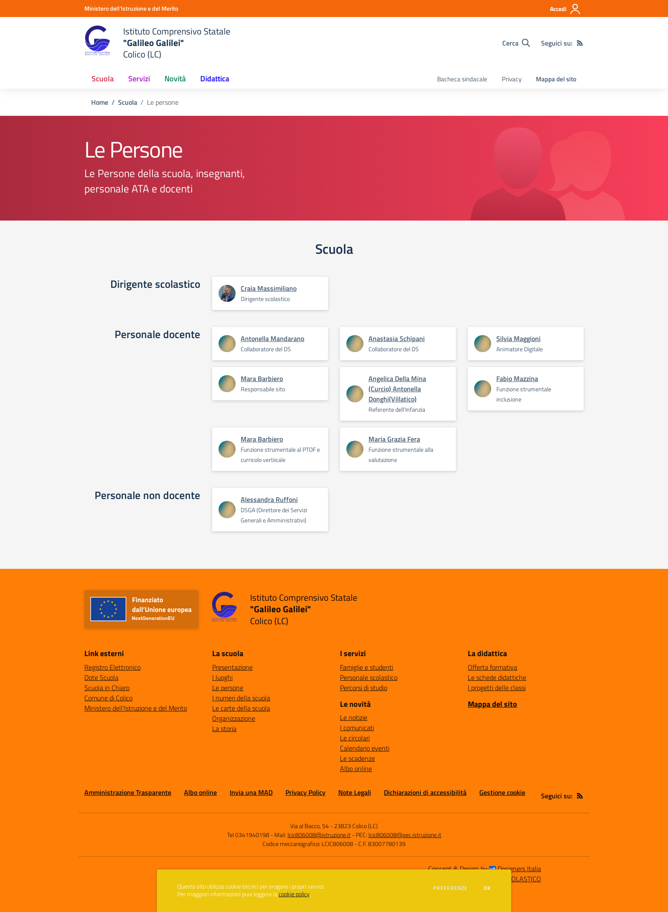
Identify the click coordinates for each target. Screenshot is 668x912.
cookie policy (294, 894)
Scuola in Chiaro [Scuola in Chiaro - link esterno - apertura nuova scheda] (107, 688)
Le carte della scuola (241, 708)
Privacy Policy (305, 792)
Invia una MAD (251, 792)
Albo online (356, 768)
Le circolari (355, 738)
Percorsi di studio (363, 688)
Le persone (227, 688)
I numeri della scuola (241, 698)
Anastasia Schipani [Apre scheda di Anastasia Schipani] (397, 338)
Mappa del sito (556, 79)
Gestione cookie (502, 792)
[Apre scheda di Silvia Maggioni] (482, 343)
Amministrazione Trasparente (127, 792)
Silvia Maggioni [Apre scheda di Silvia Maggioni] (518, 338)
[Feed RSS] (580, 43)
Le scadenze (357, 758)
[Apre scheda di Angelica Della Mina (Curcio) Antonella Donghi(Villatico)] (354, 393)
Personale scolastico (368, 677)
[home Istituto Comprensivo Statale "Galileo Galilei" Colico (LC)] (157, 43)
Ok (487, 888)
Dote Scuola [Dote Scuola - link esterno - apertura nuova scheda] (101, 677)
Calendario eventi (364, 748)
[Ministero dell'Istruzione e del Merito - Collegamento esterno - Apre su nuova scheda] (131, 8)
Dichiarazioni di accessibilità (425, 792)
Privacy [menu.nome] (511, 79)
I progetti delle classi (497, 688)
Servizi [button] (139, 78)
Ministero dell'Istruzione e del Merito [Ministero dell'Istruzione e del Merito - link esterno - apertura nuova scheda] (135, 708)
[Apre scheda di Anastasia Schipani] (354, 343)
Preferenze (450, 888)
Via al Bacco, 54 (309, 825)
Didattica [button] (214, 78)
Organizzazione (233, 718)
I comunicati (357, 728)
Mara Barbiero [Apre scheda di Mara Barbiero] (262, 378)
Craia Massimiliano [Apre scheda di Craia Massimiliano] (269, 288)
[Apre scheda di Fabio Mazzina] (482, 388)
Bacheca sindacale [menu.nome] (462, 79)
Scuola (127, 102)
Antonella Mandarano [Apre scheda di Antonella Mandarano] (272, 338)
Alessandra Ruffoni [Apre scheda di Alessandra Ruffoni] (269, 499)
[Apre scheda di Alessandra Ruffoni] (227, 509)
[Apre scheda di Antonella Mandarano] (227, 343)
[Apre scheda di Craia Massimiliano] (227, 296)
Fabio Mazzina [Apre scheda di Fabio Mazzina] (517, 378)
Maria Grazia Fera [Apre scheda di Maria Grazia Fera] (394, 439)
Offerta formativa (492, 667)
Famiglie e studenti (366, 667)
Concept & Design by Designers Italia (484, 868)
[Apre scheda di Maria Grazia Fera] (354, 449)
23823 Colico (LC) (356, 825)
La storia (224, 728)
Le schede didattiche (497, 677)
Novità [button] (175, 78)
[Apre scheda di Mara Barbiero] (227, 383)
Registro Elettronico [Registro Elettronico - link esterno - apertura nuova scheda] (112, 667)
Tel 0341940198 (248, 834)
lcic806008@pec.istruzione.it (405, 834)
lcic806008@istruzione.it (319, 834)
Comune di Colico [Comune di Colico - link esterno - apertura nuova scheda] (108, 698)
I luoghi (222, 677)
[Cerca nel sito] (516, 43)
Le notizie (353, 717)
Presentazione (232, 667)
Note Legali (354, 792)
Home (99, 102)
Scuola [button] (103, 78)
